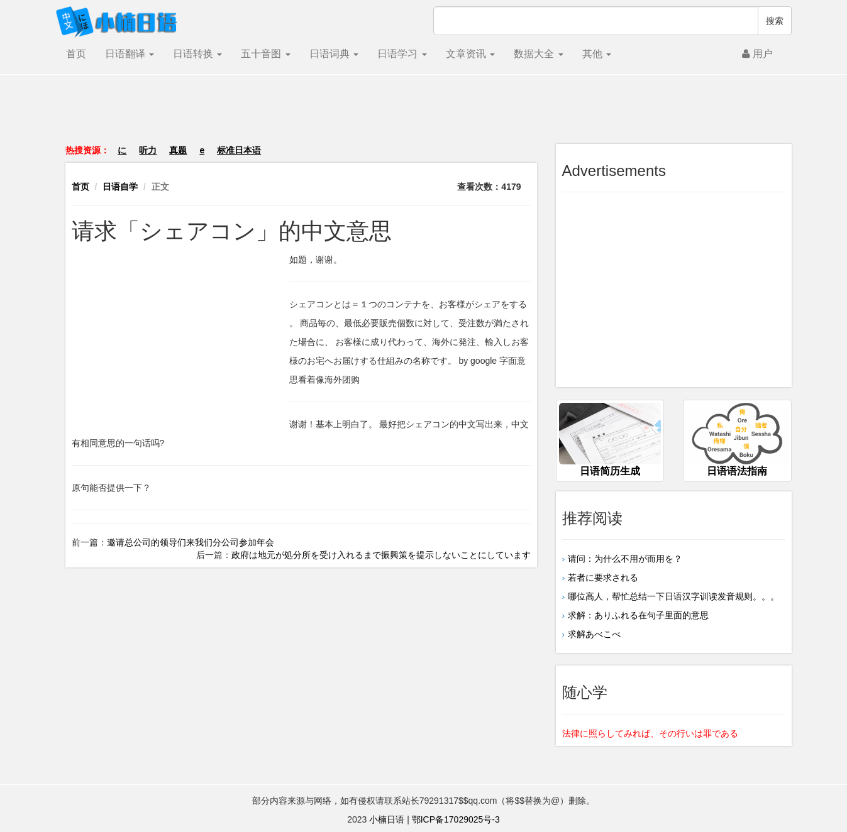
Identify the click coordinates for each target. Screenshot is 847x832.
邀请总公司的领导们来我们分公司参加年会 (190, 542)
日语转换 (197, 53)
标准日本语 (239, 150)
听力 (148, 150)
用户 (757, 53)
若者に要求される (603, 577)
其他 (596, 53)
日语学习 (401, 53)
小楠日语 (386, 819)
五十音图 (265, 53)
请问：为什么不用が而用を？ (625, 559)
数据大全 (538, 53)
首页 (76, 53)
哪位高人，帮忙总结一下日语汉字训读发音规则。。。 (673, 596)
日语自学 (120, 187)
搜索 (774, 21)
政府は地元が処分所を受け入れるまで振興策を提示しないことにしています (381, 555)
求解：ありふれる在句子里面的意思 (638, 615)
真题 (178, 150)
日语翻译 (129, 53)
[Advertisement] (424, 115)
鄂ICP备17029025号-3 (456, 819)
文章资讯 (470, 53)
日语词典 (333, 53)
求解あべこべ (594, 634)
